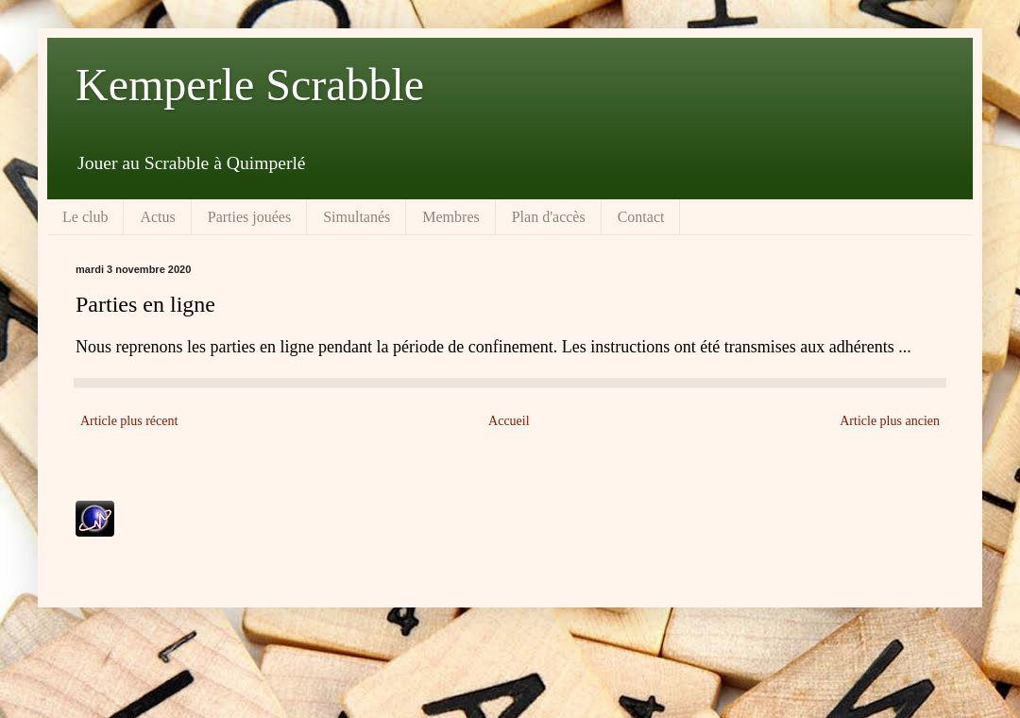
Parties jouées (249, 217)
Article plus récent (129, 421)
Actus (157, 217)
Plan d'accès (549, 217)
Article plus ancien (890, 421)
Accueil (509, 421)
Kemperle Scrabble (250, 85)
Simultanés (356, 217)
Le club (85, 217)
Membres (450, 217)
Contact (641, 217)
